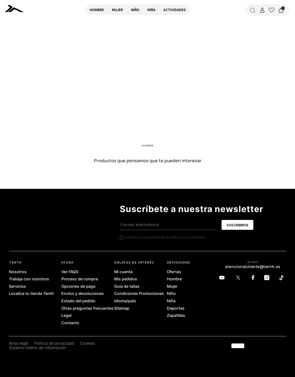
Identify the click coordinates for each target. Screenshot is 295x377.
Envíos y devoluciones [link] (82, 293)
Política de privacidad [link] (54, 343)
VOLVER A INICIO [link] (19, 36)
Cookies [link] (87, 343)
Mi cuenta (123, 272)
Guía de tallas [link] (126, 286)
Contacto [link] (70, 323)
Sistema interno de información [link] (37, 348)
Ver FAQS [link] (69, 272)
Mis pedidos (125, 279)
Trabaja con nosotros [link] (29, 279)
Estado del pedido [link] (78, 301)
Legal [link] (66, 315)
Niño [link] (171, 293)
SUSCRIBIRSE (237, 224)
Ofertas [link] (174, 272)
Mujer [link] (172, 286)
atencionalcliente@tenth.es (252, 266)
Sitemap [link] (121, 308)
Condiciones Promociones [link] (139, 293)
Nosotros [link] (18, 272)
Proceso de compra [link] (79, 279)
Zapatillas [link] (176, 315)
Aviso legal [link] (18, 343)
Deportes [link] (176, 308)
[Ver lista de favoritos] (271, 10)
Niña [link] (171, 301)
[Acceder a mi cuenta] (262, 10)
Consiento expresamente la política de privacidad (164, 237)
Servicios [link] (17, 286)
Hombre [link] (174, 279)
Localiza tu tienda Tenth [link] (31, 293)
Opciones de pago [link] (78, 286)
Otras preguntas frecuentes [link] (87, 308)
